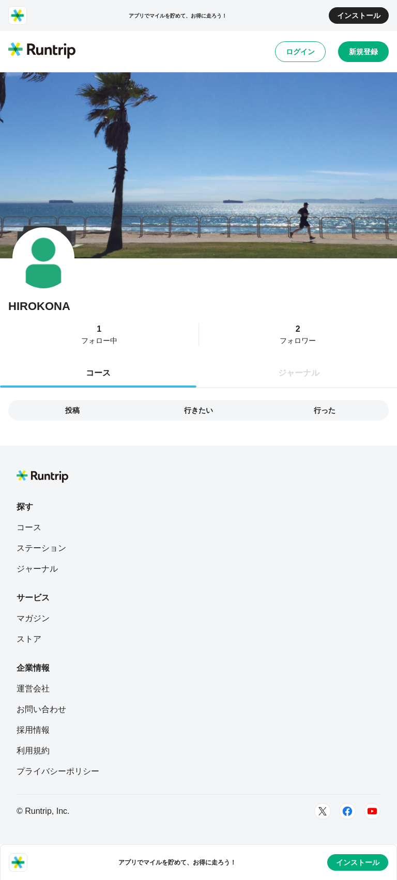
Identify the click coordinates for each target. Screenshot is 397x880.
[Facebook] (347, 811)
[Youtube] (372, 811)
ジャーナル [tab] (298, 372)
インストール (358, 15)
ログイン (300, 52)
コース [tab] (98, 372)
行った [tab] (324, 410)
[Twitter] (322, 811)
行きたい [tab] (198, 410)
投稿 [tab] (72, 410)
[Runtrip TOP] (41, 51)
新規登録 (363, 52)
